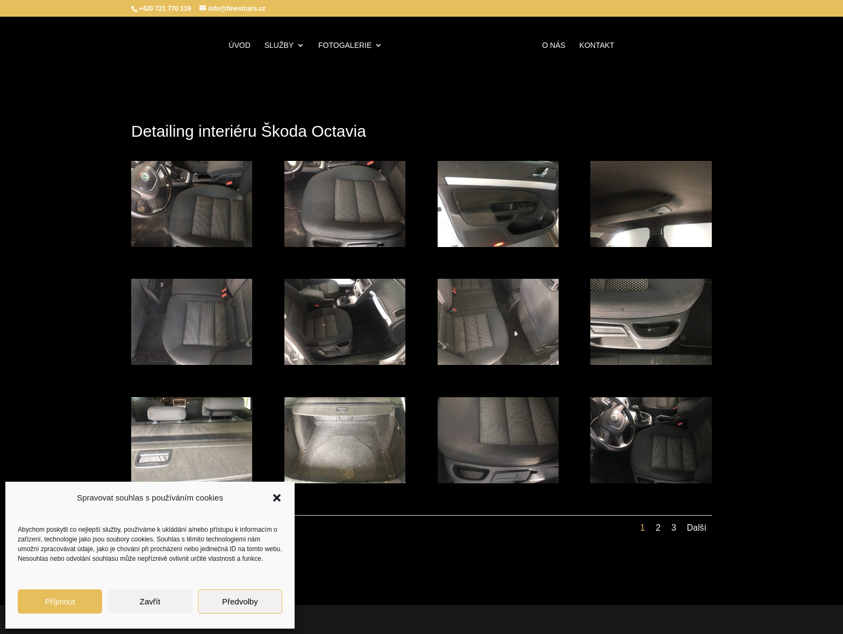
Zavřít (150, 601)
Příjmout (60, 601)
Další (696, 527)
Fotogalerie (345, 45)
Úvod (239, 45)
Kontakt (597, 45)
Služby (279, 45)
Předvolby (240, 601)
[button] (277, 497)
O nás (554, 45)
